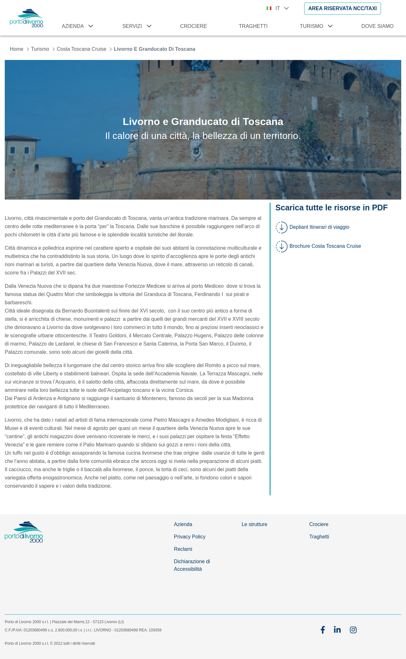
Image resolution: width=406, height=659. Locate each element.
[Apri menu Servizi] (148, 26)
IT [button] (282, 8)
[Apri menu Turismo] (329, 26)
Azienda (183, 524)
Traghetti (319, 536)
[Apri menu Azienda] (89, 26)
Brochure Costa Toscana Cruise (325, 246)
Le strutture (254, 524)
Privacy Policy (190, 536)
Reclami (183, 549)
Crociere (318, 524)
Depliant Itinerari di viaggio (320, 227)
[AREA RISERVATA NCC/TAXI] (342, 9)
